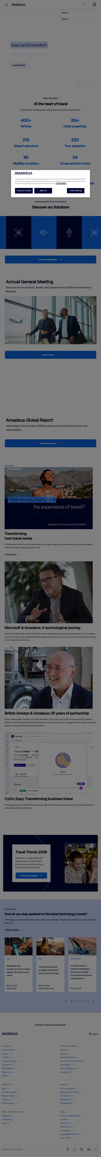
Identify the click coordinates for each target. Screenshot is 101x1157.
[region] (50, 183)
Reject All (43, 190)
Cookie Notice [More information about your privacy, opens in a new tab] (61, 183)
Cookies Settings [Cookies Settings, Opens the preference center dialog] (75, 190)
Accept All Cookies (24, 190)
